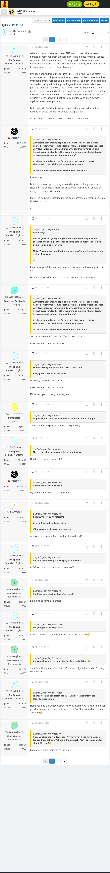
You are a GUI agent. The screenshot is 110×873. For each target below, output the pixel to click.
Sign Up (75, 4)
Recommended (90, 20)
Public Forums (40, 20)
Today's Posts (73, 20)
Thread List (58, 20)
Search (104, 20)
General (87, 32)
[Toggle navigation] (104, 4)
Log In (91, 4)
